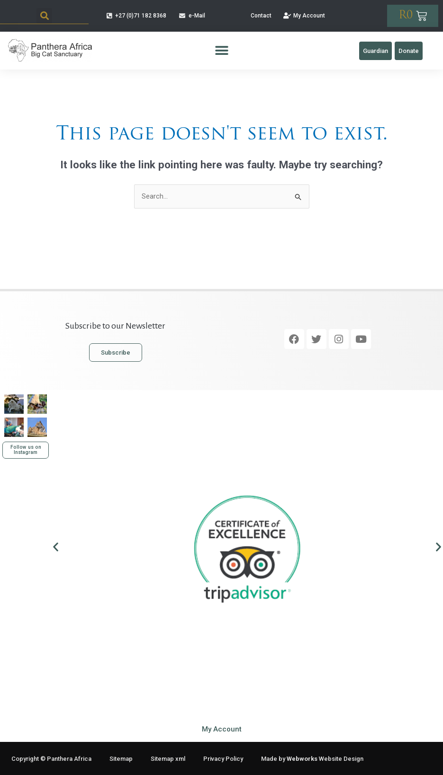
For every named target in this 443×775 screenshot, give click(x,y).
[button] (44, 16)
